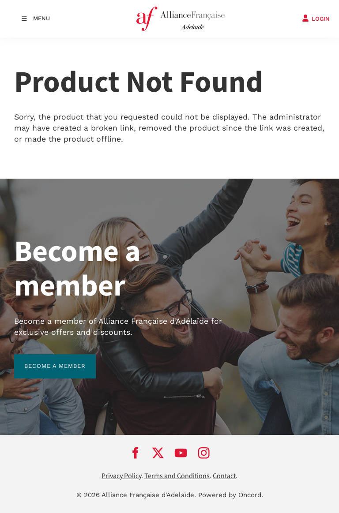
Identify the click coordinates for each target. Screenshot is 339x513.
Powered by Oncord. (230, 495)
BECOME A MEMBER (44, 359)
